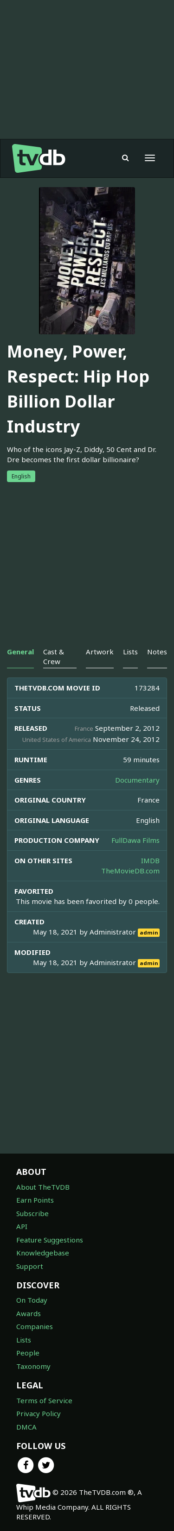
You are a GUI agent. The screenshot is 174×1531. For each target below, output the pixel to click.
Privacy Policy (38, 1413)
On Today (31, 1300)
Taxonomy (33, 1366)
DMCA (26, 1426)
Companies (34, 1326)
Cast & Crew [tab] (53, 656)
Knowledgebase (42, 1252)
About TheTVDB (43, 1187)
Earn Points (35, 1200)
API (21, 1226)
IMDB (150, 860)
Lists (23, 1339)
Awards (28, 1313)
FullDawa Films (135, 840)
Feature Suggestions (49, 1239)
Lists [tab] (130, 651)
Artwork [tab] (100, 651)
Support (29, 1266)
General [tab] (20, 651)
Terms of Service (44, 1400)
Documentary (137, 779)
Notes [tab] (157, 651)
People (27, 1352)
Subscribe (32, 1213)
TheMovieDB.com (130, 870)
